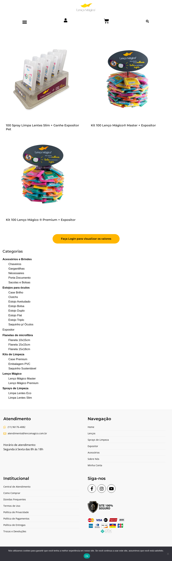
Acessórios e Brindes (17, 259)
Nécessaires (16, 273)
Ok (86, 556)
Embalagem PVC (19, 364)
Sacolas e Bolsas (19, 282)
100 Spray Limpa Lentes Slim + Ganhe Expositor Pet (42, 127)
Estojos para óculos (16, 287)
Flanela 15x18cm (19, 349)
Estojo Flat (15, 315)
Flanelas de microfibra (18, 335)
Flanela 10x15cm (19, 340)
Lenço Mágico (12, 373)
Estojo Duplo (16, 310)
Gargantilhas (16, 268)
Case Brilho (15, 292)
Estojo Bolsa (16, 306)
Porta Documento (19, 277)
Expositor (8, 329)
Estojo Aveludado (19, 301)
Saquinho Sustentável (22, 368)
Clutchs (13, 297)
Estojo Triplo (16, 320)
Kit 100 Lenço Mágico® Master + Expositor (123, 125)
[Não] (167, 553)
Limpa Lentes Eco (19, 393)
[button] (24, 22)
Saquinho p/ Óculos (20, 324)
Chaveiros (14, 264)
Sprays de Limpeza (15, 388)
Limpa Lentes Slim (20, 397)
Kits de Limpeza (13, 354)
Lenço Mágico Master (22, 378)
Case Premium (17, 359)
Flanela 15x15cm (19, 344)
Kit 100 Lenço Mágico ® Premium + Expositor (41, 220)
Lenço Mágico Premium (23, 383)
